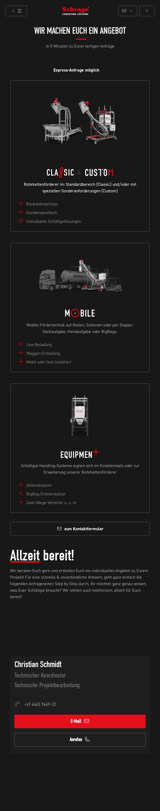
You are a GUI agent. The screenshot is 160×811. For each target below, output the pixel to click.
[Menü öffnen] (16, 10)
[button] (127, 10)
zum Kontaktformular (80, 529)
